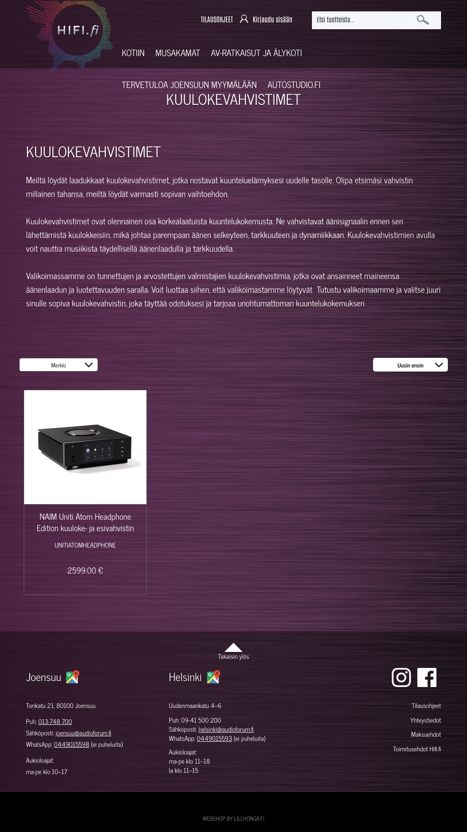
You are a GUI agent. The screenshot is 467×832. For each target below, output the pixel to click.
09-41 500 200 (201, 720)
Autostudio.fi (294, 85)
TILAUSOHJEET (217, 20)
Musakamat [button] (178, 53)
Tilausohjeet (426, 705)
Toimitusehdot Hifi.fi (417, 749)
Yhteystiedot (425, 720)
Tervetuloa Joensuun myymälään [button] (189, 85)
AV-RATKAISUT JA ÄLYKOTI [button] (256, 53)
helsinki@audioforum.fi (226, 729)
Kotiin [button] (133, 53)
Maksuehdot (426, 734)
